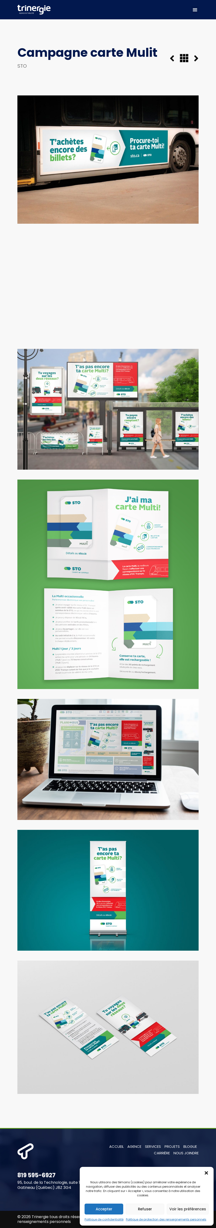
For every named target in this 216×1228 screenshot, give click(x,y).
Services (153, 1146)
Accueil (116, 1146)
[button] (206, 1173)
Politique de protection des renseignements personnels (166, 1219)
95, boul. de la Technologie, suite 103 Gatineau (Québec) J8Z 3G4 (51, 1185)
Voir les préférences (187, 1209)
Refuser (145, 1209)
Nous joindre (186, 1153)
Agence (134, 1146)
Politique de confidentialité (104, 1219)
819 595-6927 (36, 1175)
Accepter (104, 1209)
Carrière (162, 1153)
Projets (172, 1146)
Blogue (190, 1146)
